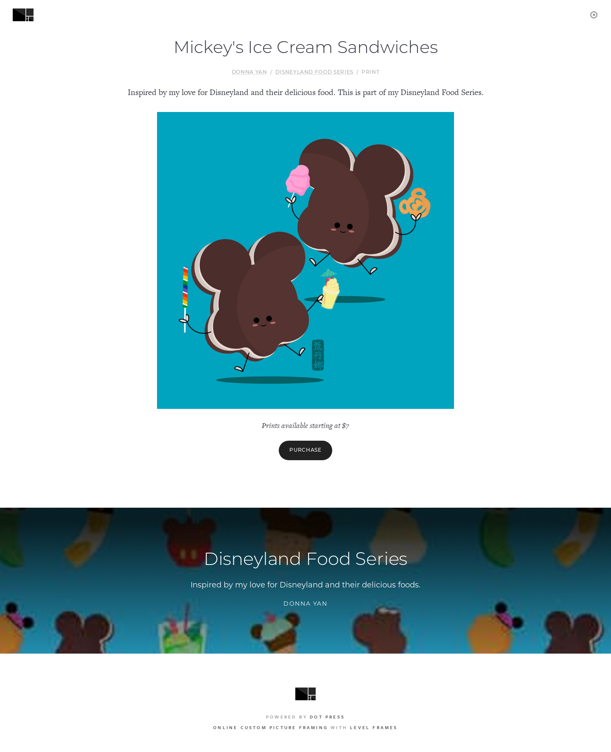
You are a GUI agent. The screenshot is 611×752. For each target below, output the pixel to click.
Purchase (305, 450)
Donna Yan (249, 72)
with (305, 727)
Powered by (305, 716)
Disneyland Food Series (314, 72)
